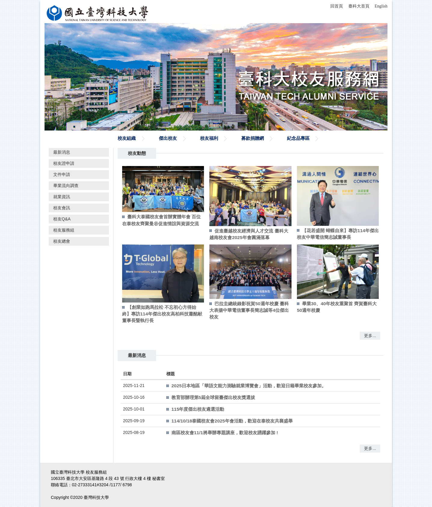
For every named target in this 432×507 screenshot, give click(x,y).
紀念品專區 (298, 138)
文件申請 (61, 174)
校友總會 (61, 241)
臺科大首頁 (358, 6)
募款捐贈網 (252, 138)
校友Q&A (62, 219)
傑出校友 (168, 138)
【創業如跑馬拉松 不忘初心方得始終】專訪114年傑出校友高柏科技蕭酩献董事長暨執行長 (162, 314)
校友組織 (127, 138)
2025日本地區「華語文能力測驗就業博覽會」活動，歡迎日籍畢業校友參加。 (248, 385)
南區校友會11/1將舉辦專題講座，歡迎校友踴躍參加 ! (224, 432)
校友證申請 (63, 163)
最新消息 (61, 152)
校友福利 (209, 138)
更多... (370, 335)
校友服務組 (63, 230)
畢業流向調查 (66, 185)
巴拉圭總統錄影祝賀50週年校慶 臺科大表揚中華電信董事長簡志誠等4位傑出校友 (249, 310)
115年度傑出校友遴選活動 (197, 409)
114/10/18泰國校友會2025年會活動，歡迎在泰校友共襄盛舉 (232, 420)
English (381, 6)
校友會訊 (61, 207)
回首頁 (336, 6)
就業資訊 (61, 196)
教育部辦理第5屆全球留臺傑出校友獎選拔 (213, 397)
